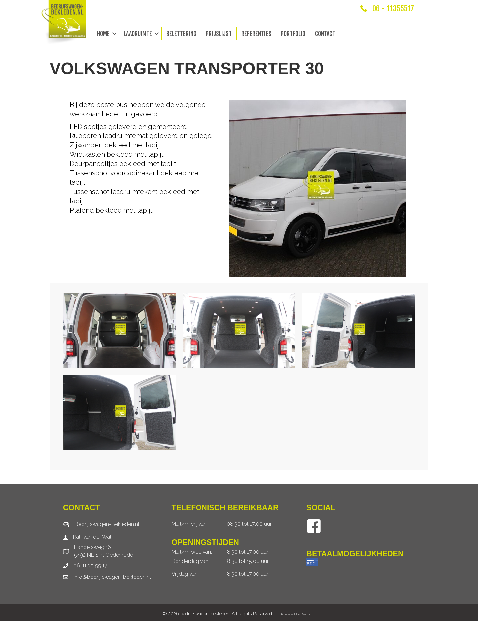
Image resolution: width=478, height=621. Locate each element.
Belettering (181, 33)
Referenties (256, 33)
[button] (114, 33)
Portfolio (293, 33)
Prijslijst (219, 33)
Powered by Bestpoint (298, 614)
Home (103, 33)
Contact (325, 33)
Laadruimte (138, 33)
